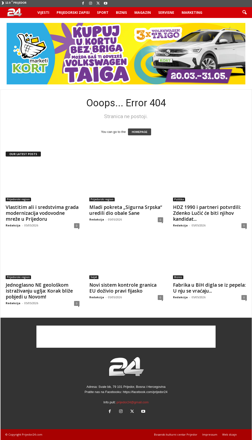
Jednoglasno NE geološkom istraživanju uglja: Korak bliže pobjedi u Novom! (39, 291)
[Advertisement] (126, 337)
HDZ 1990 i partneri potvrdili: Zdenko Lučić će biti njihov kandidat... (207, 213)
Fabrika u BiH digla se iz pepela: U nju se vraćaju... (209, 288)
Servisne (166, 12)
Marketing (192, 12)
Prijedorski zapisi (73, 12)
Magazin (142, 12)
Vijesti (43, 12)
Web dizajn (229, 434)
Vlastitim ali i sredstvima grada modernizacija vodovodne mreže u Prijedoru (42, 213)
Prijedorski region (18, 199)
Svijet (94, 277)
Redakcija (13, 225)
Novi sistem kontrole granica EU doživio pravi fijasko (123, 288)
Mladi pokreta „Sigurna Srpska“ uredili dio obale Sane (125, 210)
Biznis (121, 12)
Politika (179, 199)
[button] (244, 12)
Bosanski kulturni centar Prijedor (175, 434)
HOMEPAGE (139, 131)
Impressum (209, 434)
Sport (103, 12)
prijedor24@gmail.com (133, 402)
